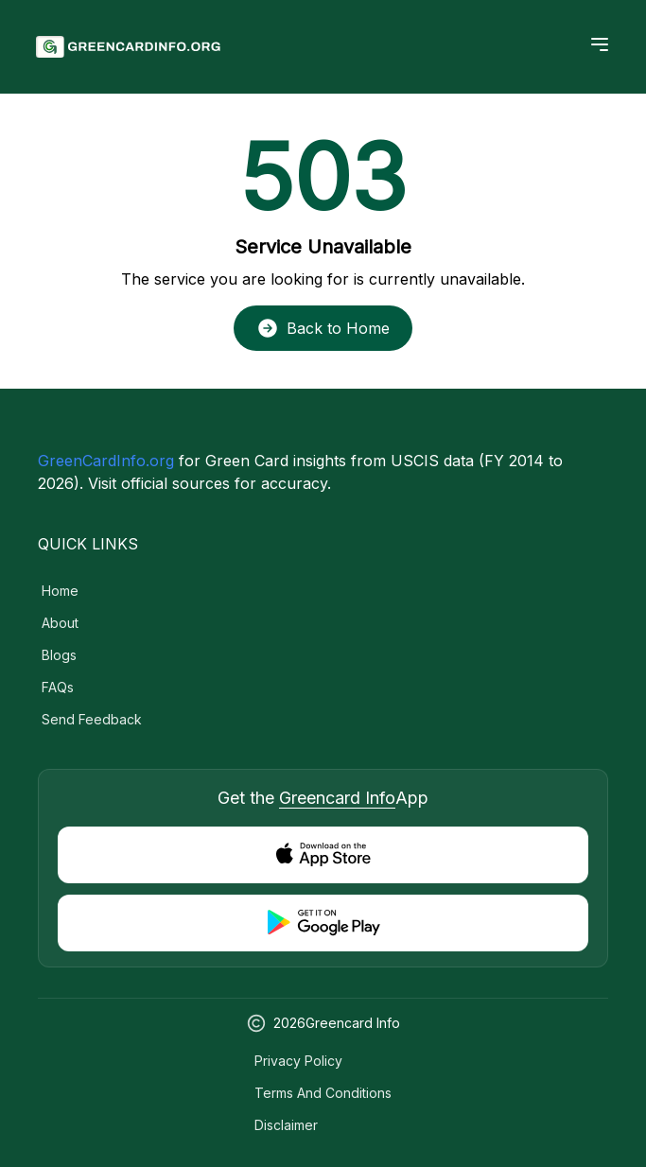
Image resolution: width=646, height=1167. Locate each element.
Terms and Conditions (323, 1093)
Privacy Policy (298, 1061)
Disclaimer (286, 1125)
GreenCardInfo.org (106, 460)
